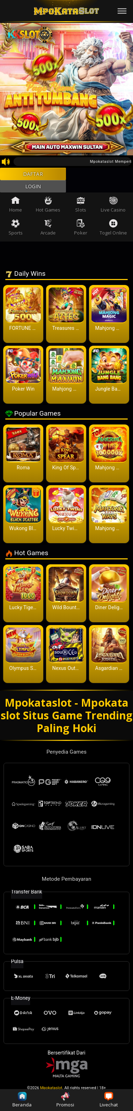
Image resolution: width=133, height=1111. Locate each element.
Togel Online (113, 235)
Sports (16, 235)
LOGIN (33, 192)
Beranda (22, 1100)
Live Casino (113, 212)
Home (15, 212)
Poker (80, 235)
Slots (80, 212)
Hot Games (48, 212)
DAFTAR (33, 176)
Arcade (48, 235)
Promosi (65, 1100)
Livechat (109, 1100)
